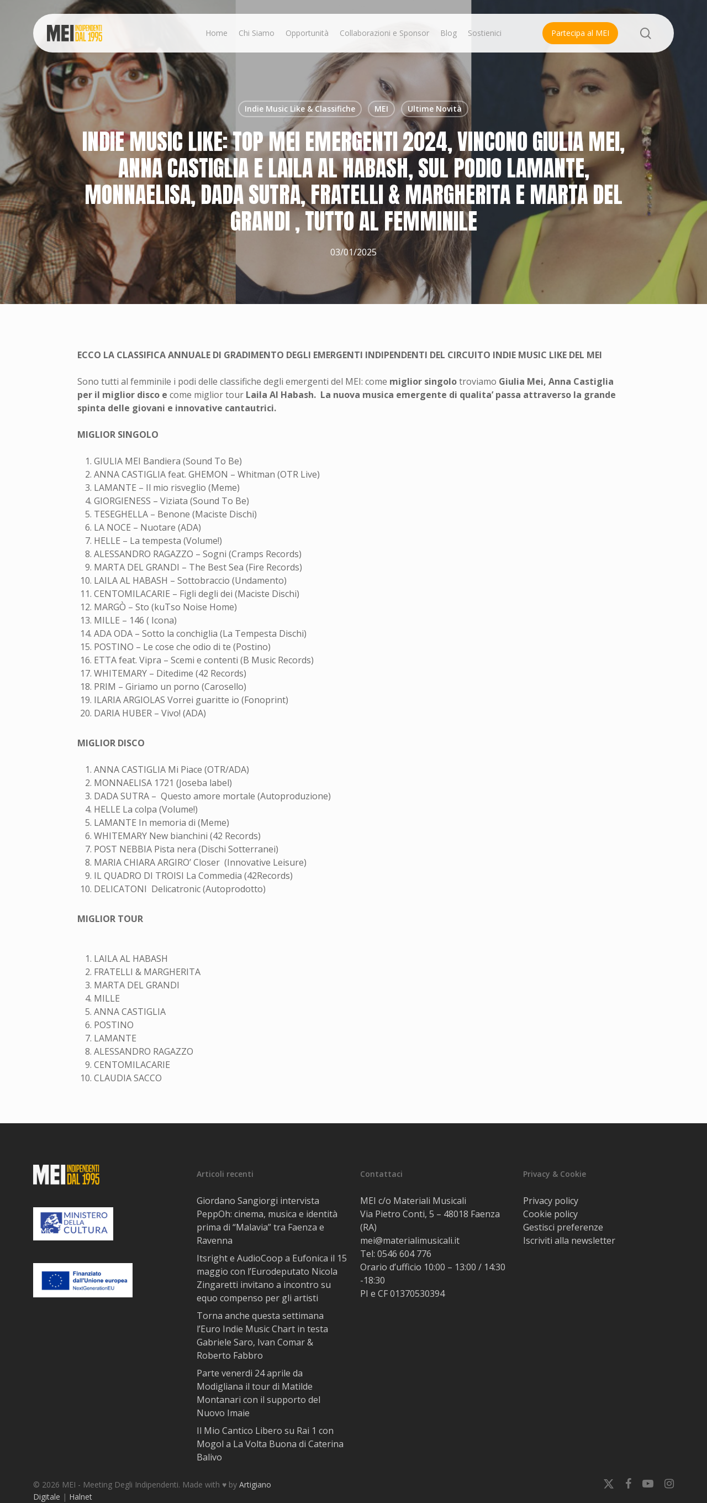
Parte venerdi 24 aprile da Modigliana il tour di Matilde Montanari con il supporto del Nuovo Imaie (258, 1393)
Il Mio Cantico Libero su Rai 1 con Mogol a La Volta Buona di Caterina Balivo (270, 1444)
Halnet (80, 1496)
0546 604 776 (404, 1254)
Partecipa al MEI (580, 33)
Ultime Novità (435, 108)
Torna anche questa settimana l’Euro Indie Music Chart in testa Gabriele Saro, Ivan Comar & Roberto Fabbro (262, 1335)
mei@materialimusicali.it (410, 1240)
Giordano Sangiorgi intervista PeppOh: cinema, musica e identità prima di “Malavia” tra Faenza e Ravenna (267, 1221)
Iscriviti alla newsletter (569, 1240)
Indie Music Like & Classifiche (300, 108)
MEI (381, 108)
